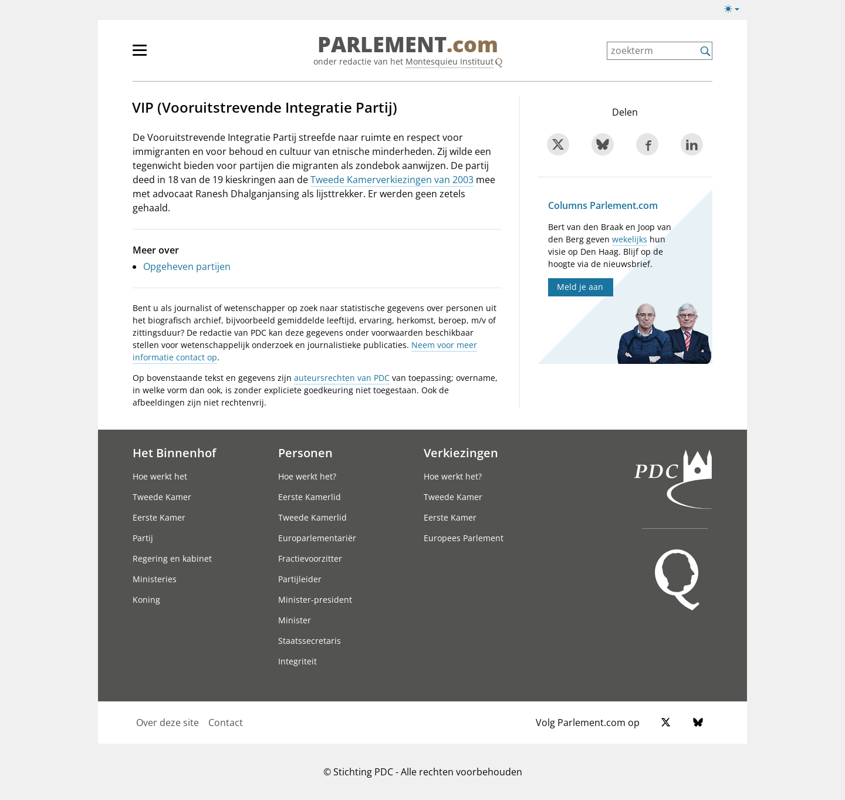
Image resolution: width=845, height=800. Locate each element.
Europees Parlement (463, 538)
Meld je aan (580, 286)
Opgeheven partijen (187, 266)
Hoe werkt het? (307, 476)
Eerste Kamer (159, 517)
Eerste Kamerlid (309, 496)
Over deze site (167, 722)
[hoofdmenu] (178, 55)
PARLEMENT (407, 44)
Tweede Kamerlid (312, 517)
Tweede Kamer (162, 496)
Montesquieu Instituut (449, 61)
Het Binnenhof (174, 452)
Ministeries (155, 579)
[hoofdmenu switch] (140, 55)
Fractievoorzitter (310, 558)
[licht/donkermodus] (735, 11)
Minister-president (315, 599)
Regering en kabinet (172, 558)
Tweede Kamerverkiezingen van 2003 (392, 179)
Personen (305, 452)
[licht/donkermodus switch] (735, 9)
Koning (146, 599)
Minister (294, 620)
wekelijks (629, 239)
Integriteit (297, 661)
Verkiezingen (461, 452)
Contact (225, 722)
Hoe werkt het (160, 476)
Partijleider (300, 579)
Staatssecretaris (309, 640)
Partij (143, 538)
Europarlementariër (317, 538)
